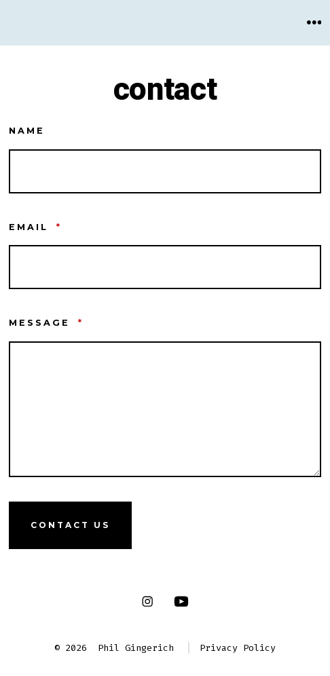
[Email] (165, 267)
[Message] (165, 409)
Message (46, 323)
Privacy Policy (238, 648)
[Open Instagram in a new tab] (147, 602)
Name (27, 131)
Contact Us (70, 525)
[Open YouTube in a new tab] (181, 602)
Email (35, 227)
